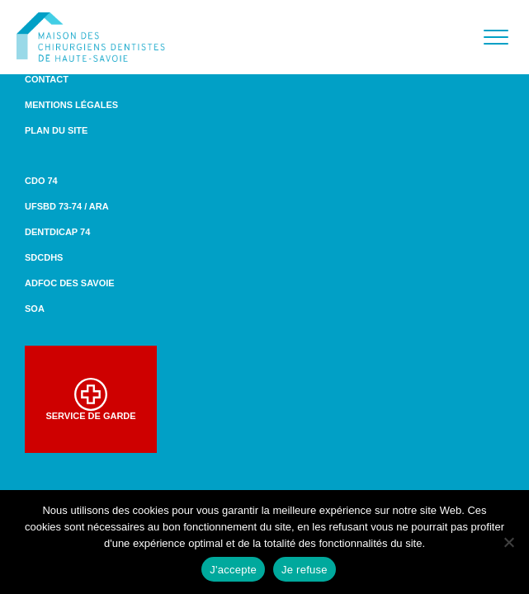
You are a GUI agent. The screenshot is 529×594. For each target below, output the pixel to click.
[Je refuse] (508, 542)
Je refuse (304, 569)
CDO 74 (41, 181)
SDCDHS (44, 257)
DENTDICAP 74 (57, 232)
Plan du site (56, 130)
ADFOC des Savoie (70, 283)
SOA (35, 309)
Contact (46, 79)
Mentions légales (71, 105)
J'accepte (233, 569)
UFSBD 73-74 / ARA (67, 206)
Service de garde (90, 399)
